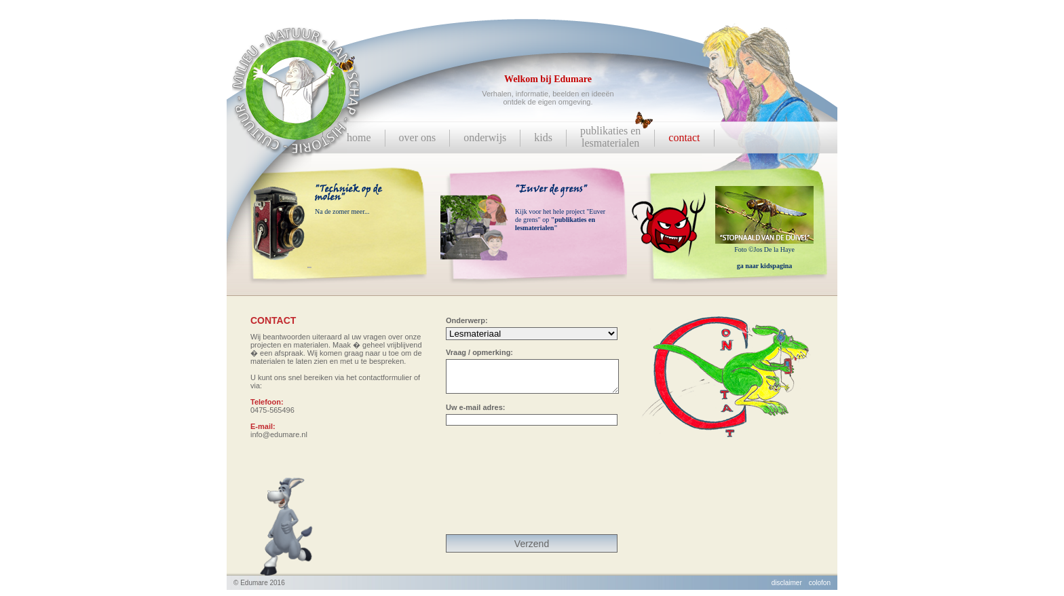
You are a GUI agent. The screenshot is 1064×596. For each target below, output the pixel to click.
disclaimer (787, 589)
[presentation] (532, 489)
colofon (820, 589)
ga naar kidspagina (765, 265)
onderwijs (484, 137)
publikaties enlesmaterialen (610, 137)
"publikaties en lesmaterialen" (555, 223)
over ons (417, 137)
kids (543, 137)
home (359, 137)
